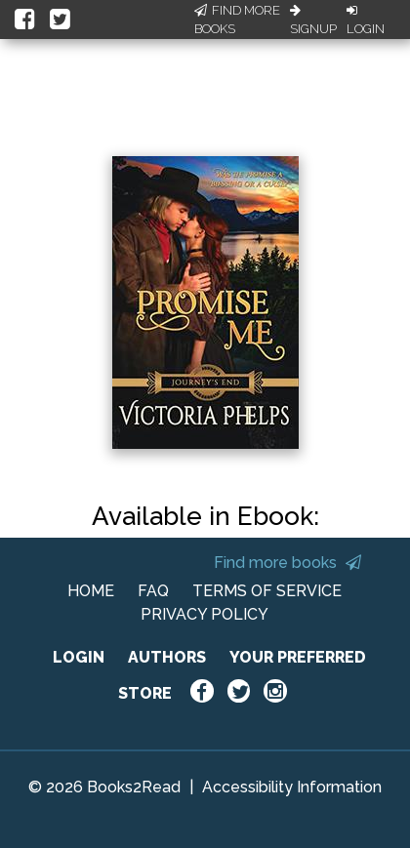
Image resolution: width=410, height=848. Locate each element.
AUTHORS (167, 657)
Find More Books (237, 20)
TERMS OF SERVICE (267, 591)
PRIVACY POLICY (204, 614)
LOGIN (78, 657)
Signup (313, 20)
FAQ (153, 591)
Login (366, 20)
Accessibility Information (292, 787)
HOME (90, 591)
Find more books (287, 562)
